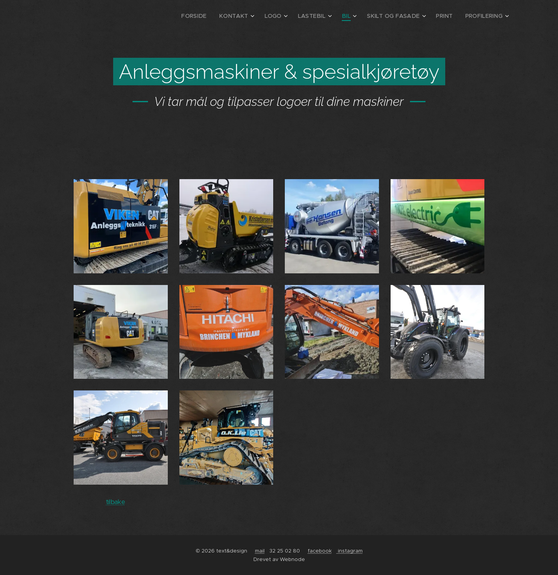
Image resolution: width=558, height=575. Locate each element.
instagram (349, 550)
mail (260, 550)
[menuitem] (215, 16)
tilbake (115, 502)
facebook (320, 550)
